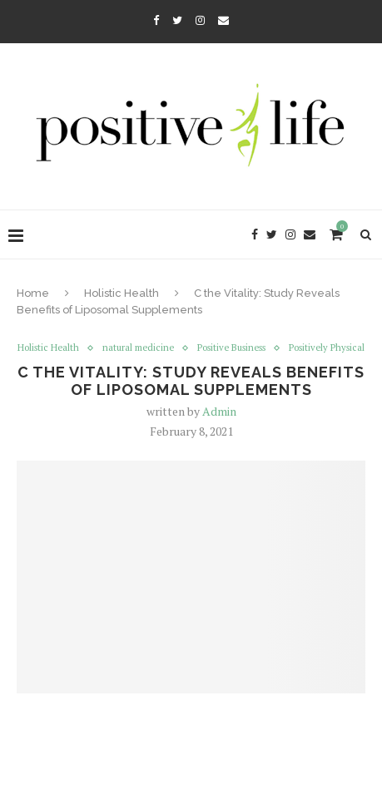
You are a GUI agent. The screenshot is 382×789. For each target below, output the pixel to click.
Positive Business (231, 348)
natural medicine (138, 348)
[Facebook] (156, 19)
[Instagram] (200, 19)
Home (33, 293)
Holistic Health (121, 293)
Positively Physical (327, 348)
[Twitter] (177, 19)
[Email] (223, 19)
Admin (219, 411)
